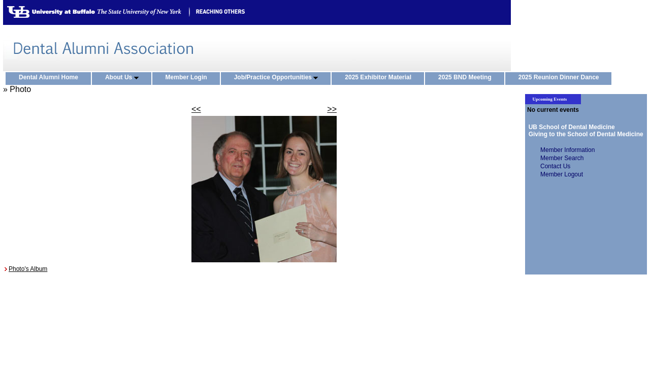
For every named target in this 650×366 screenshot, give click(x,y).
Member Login (188, 78)
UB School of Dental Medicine (570, 127)
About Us (124, 78)
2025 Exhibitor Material (380, 78)
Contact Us (555, 166)
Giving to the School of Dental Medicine (584, 134)
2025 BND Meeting (467, 78)
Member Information (567, 150)
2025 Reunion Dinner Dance (561, 78)
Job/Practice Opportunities (278, 78)
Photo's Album (28, 268)
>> (332, 109)
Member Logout (561, 174)
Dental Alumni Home (50, 78)
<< (196, 109)
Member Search (561, 158)
